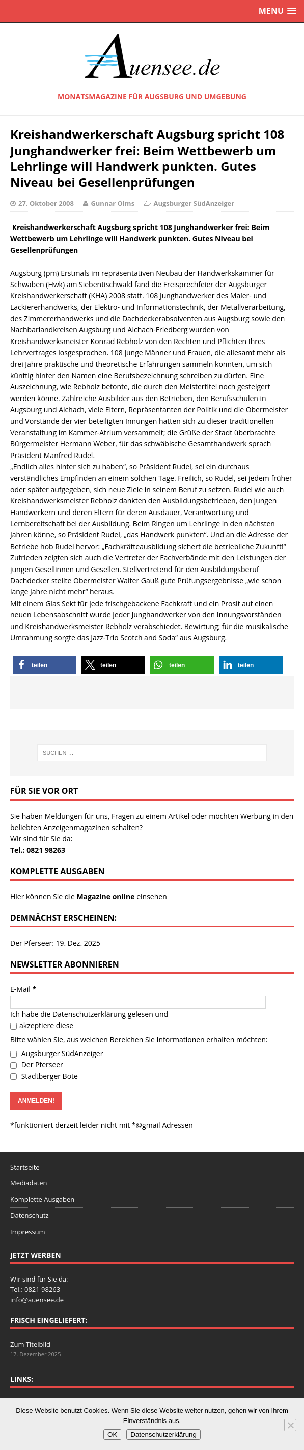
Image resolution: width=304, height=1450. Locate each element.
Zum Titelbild (30, 1344)
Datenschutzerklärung (89, 1014)
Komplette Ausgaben (42, 1199)
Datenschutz (29, 1215)
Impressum (27, 1231)
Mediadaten (28, 1182)
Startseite (25, 1167)
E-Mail (23, 989)
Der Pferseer (36, 1064)
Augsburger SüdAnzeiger (193, 203)
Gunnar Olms (112, 203)
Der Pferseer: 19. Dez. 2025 (55, 943)
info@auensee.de (37, 1299)
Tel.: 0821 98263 (37, 850)
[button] (44, 665)
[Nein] (290, 1425)
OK (112, 1434)
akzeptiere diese (41, 1025)
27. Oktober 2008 (46, 203)
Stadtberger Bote (44, 1076)
